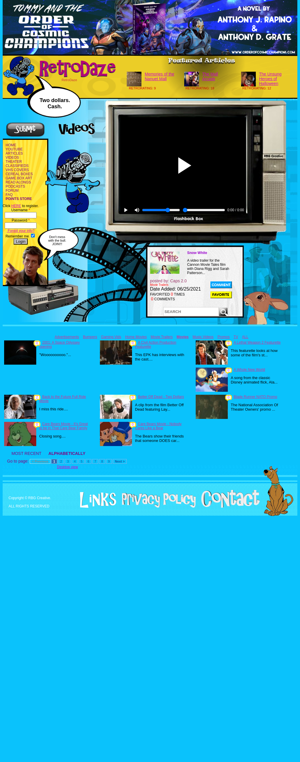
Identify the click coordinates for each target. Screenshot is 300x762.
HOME (11, 145)
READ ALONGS (18, 182)
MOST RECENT (26, 453)
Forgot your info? (20, 231)
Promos (223, 337)
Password (21, 220)
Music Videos (202, 337)
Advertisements (67, 337)
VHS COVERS (17, 170)
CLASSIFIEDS (17, 166)
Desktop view (67, 467)
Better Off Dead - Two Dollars (161, 397)
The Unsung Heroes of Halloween (270, 79)
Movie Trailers (162, 337)
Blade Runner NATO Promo (255, 397)
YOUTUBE (14, 149)
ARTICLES (14, 153)
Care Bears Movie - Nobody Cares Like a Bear (158, 426)
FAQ (9, 195)
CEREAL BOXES (19, 174)
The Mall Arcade (210, 76)
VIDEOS (12, 157)
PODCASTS (15, 186)
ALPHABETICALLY (66, 453)
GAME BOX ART (19, 178)
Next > (120, 461)
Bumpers (90, 337)
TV (236, 337)
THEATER (14, 162)
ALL (245, 337)
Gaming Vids (111, 337)
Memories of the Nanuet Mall (159, 76)
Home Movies (136, 337)
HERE (16, 206)
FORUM (12, 191)
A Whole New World (249, 370)
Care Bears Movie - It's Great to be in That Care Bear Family (63, 426)
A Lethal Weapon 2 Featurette (257, 342)
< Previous (40, 461)
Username (20, 210)
